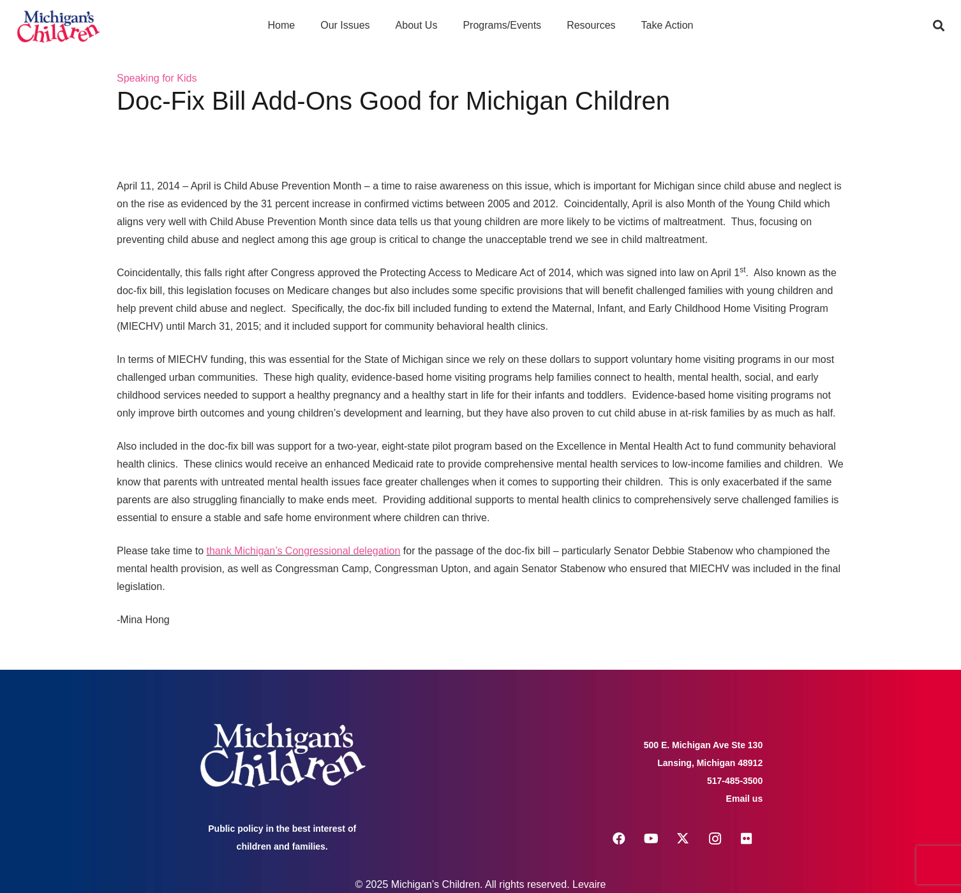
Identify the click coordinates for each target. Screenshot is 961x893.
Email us (744, 798)
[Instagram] (715, 839)
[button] (938, 25)
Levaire (589, 884)
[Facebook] (619, 839)
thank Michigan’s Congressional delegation (304, 550)
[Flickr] (747, 839)
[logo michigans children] (58, 26)
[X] (683, 839)
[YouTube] (651, 839)
